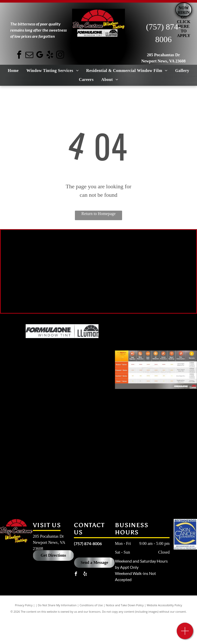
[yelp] (50, 55)
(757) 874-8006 (88, 543)
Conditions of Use (91, 605)
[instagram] (60, 55)
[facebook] (19, 55)
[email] (29, 55)
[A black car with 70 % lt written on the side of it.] (51, 263)
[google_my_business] (39, 55)
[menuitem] (13, 70)
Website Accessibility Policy (164, 605)
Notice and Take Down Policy (125, 605)
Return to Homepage (98, 213)
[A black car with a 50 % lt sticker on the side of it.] (146, 268)
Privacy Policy (24, 605)
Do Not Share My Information (57, 605)
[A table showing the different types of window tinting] (156, 370)
